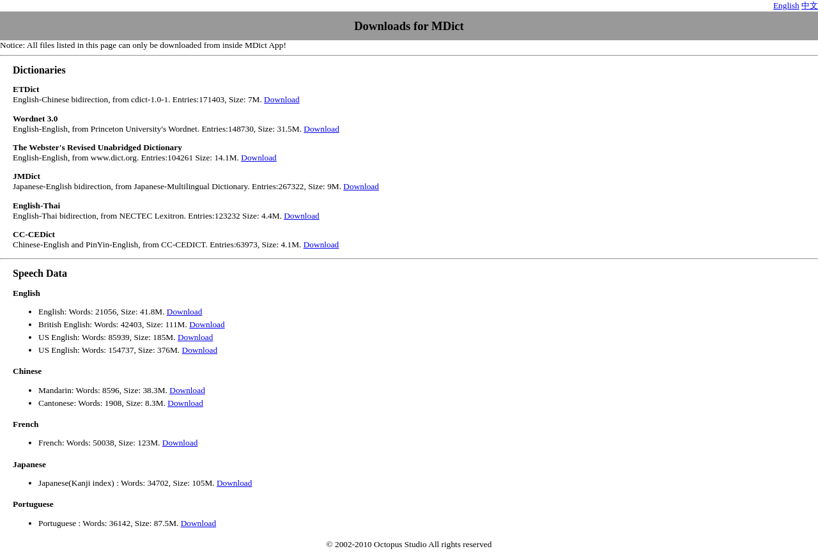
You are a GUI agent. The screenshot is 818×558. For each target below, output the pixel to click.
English (786, 5)
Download (282, 99)
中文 (809, 5)
